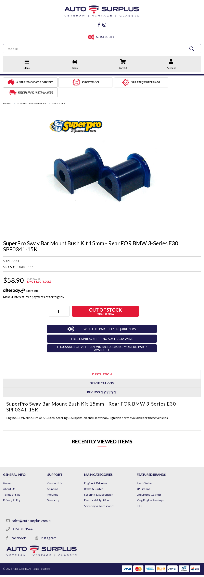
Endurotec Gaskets (151, 483)
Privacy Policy (11, 489)
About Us (9, 478)
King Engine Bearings (152, 489)
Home (7, 472)
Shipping (53, 478)
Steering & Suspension (100, 483)
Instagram (48, 527)
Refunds (53, 483)
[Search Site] (192, 48)
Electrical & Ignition (98, 489)
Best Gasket (147, 472)
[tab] (102, 363)
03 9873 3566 (22, 518)
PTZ (142, 495)
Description (102, 363)
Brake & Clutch (95, 478)
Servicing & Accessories (101, 495)
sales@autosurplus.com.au (32, 510)
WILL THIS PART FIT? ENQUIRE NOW (108, 318)
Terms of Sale (11, 483)
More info (32, 279)
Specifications (102, 372)
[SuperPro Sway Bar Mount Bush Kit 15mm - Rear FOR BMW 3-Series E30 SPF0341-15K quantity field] (59, 300)
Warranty (54, 489)
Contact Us (55, 472)
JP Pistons (146, 478)
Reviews (102, 381)
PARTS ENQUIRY (103, 36)
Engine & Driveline (97, 472)
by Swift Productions (171, 571)
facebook (19, 527)
